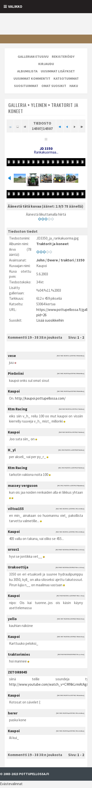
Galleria (17, 104)
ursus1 (13, 550)
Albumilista (27, 71)
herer (12, 714)
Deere (52, 261)
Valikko (15, 6)
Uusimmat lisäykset (58, 71)
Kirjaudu (46, 64)
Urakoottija (18, 568)
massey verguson (23, 486)
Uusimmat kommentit (31, 78)
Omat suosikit (53, 86)
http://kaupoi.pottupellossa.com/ (40, 399)
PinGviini (16, 374)
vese (12, 356)
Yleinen (39, 104)
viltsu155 (16, 509)
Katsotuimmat (66, 78)
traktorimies (19, 655)
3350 (80, 261)
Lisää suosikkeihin (50, 321)
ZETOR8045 (17, 673)
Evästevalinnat (11, 784)
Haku (73, 86)
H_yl (12, 451)
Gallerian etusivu (33, 56)
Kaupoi (14, 392)
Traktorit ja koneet (52, 244)
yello (12, 619)
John (40, 261)
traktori (67, 261)
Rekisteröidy (63, 56)
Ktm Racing (17, 410)
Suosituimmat (26, 86)
